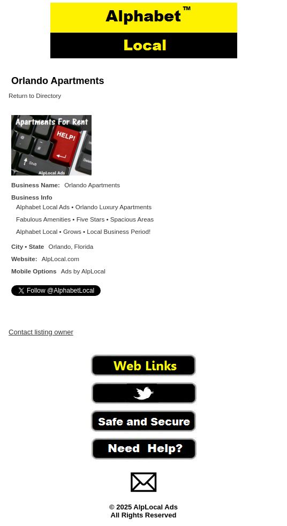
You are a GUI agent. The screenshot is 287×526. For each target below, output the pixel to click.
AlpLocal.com (60, 258)
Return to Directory (35, 95)
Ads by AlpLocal (83, 271)
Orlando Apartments (57, 80)
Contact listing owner (41, 332)
